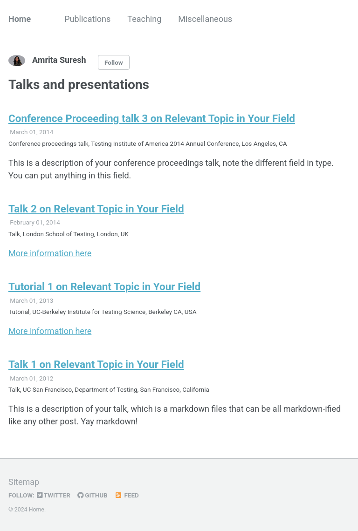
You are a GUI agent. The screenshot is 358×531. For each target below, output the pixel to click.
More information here (49, 253)
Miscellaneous (205, 19)
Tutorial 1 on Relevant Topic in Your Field (104, 286)
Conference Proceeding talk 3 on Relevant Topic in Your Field (151, 118)
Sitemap (23, 482)
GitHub (92, 495)
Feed (127, 495)
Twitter (53, 495)
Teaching (144, 19)
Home (19, 19)
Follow (113, 62)
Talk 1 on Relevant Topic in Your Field (96, 364)
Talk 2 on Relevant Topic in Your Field (96, 209)
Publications (87, 19)
